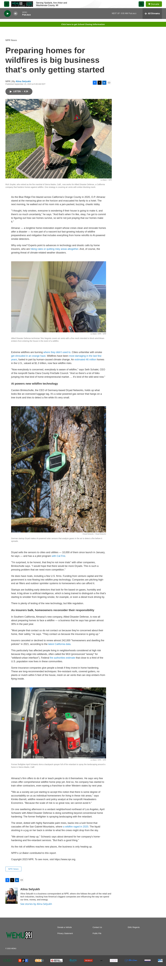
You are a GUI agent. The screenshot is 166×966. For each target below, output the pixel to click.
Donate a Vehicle (64, 927)
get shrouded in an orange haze (28, 356)
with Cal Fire (58, 556)
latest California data (59, 644)
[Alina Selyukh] (11, 896)
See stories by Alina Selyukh (36, 904)
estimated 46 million (86, 359)
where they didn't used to (57, 352)
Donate (155, 4)
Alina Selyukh (23, 81)
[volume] (15, 14)
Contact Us (97, 927)
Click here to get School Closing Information (83, 24)
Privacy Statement (65, 933)
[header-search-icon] (141, 4)
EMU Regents (134, 927)
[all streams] (152, 13)
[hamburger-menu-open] (6, 4)
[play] (7, 13)
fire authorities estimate (62, 657)
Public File (97, 933)
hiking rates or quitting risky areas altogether (54, 249)
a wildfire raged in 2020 (75, 826)
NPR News (11, 40)
